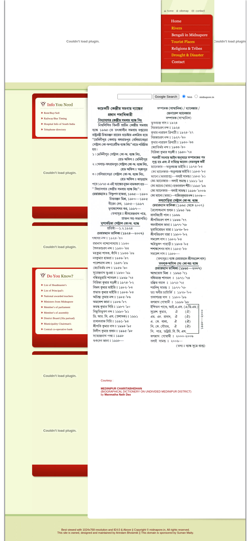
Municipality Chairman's (57, 323)
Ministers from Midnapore (58, 301)
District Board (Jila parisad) (59, 318)
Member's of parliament (57, 307)
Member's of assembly (56, 312)
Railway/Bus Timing (55, 118)
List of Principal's (54, 290)
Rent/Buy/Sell (51, 112)
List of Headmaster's (55, 284)
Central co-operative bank (58, 329)
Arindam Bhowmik (127, 532)
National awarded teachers (58, 296)
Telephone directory (55, 129)
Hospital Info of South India (59, 123)
